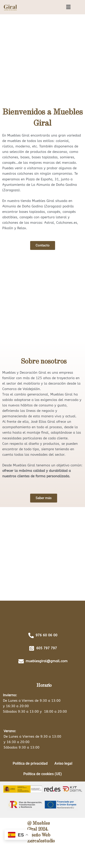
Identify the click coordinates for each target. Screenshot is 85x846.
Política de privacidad (30, 763)
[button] (68, 7)
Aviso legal (63, 763)
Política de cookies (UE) (42, 774)
